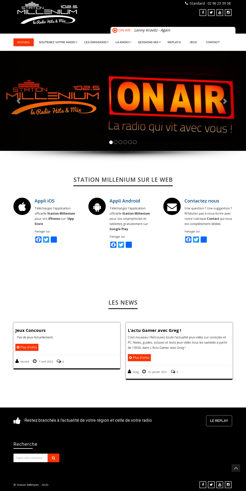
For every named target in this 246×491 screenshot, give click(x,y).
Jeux (193, 42)
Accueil (23, 42)
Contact (213, 42)
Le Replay (219, 421)
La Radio (123, 42)
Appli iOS (45, 201)
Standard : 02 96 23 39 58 (210, 3)
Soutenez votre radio (58, 42)
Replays (174, 42)
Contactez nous (201, 201)
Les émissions (96, 42)
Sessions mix (149, 42)
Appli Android (125, 201)
